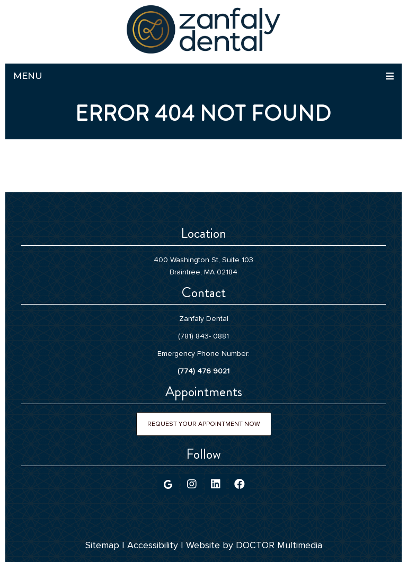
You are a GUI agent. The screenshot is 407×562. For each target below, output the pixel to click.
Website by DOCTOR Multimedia (254, 545)
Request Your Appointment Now (203, 424)
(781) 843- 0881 (203, 336)
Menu (27, 75)
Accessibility (152, 545)
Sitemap (102, 545)
